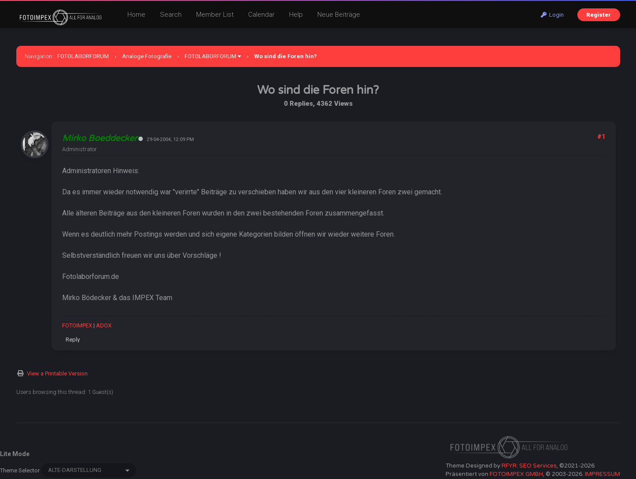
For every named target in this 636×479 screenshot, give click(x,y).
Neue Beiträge (338, 15)
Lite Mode (15, 453)
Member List (215, 15)
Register (598, 14)
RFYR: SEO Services (529, 465)
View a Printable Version (57, 373)
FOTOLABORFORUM (83, 56)
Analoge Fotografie (146, 56)
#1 (601, 136)
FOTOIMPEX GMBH (516, 474)
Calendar (261, 15)
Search (171, 15)
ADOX (104, 325)
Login (552, 14)
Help (296, 15)
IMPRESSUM (602, 474)
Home (136, 15)
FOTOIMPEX (77, 325)
